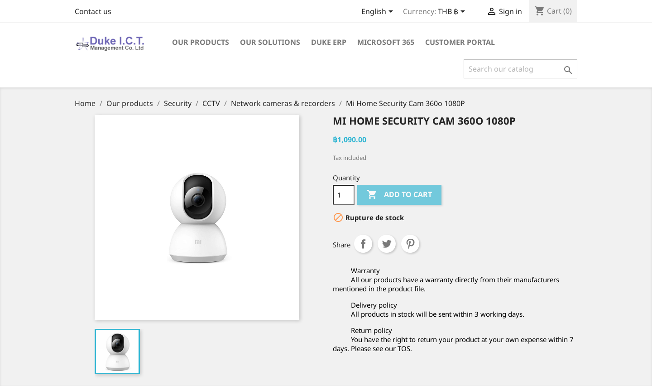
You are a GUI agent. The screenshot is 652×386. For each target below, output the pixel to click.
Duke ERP (328, 42)
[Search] (520, 68)
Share (363, 244)
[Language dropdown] (378, 12)
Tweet (387, 244)
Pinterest (410, 244)
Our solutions (270, 42)
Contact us (93, 11)
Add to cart (399, 195)
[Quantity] (344, 195)
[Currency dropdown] (453, 12)
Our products (200, 42)
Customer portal (460, 42)
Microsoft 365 (385, 42)
